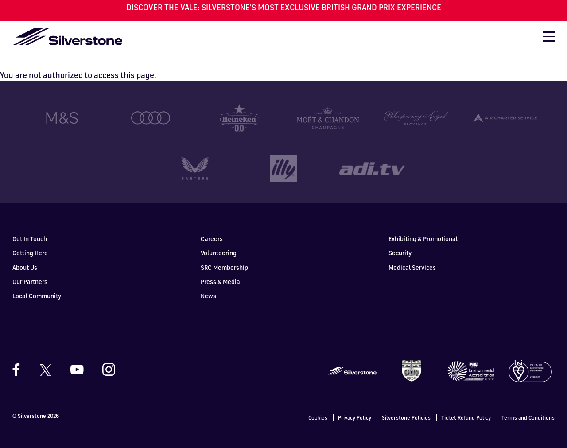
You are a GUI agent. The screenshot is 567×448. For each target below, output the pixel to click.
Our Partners (29, 267)
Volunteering (219, 238)
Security (400, 238)
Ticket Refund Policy (466, 403)
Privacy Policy (354, 403)
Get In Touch (29, 224)
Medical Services (412, 253)
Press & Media (220, 267)
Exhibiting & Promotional (423, 224)
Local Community (36, 281)
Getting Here (30, 238)
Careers (212, 224)
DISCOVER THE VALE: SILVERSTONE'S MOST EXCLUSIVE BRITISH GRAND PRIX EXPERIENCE (283, 7)
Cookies (317, 403)
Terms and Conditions (528, 403)
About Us (24, 253)
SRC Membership (224, 253)
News (208, 281)
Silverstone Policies (406, 403)
